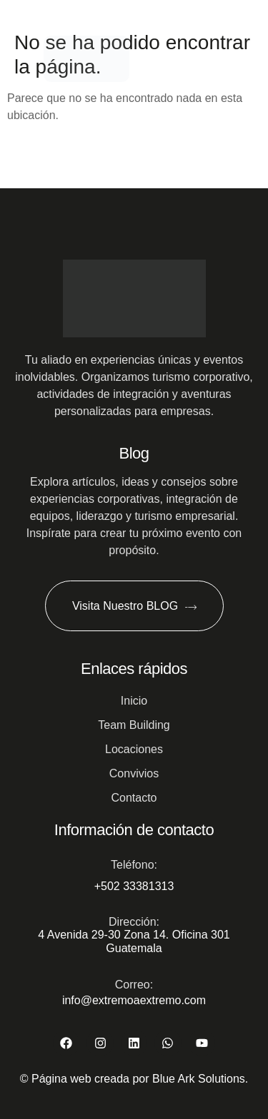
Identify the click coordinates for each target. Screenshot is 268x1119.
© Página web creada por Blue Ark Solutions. (134, 1079)
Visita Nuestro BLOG (133, 606)
